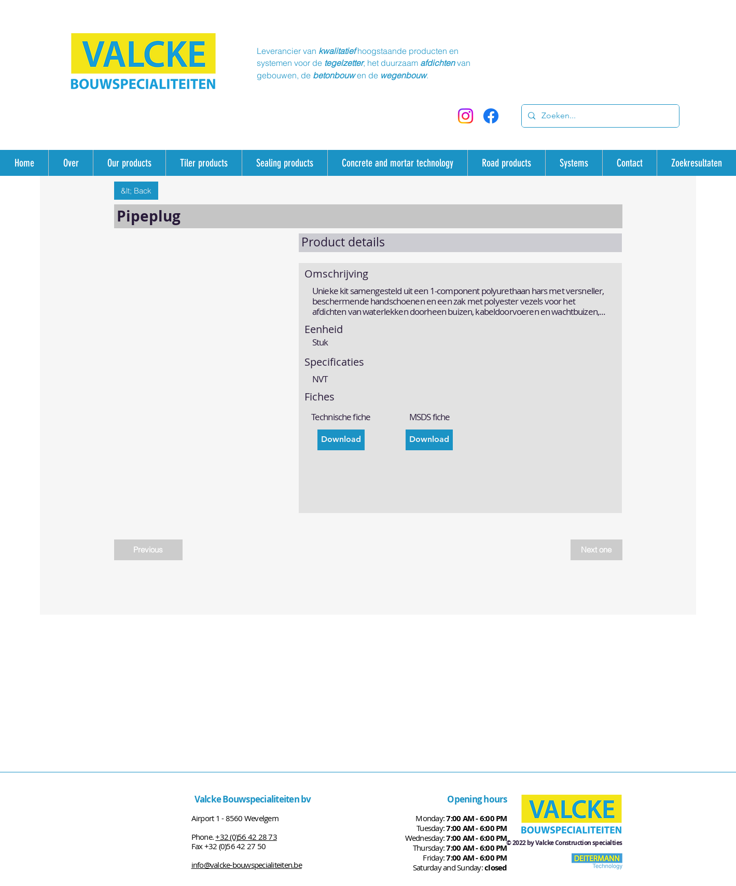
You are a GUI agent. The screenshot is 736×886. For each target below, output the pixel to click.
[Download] (341, 440)
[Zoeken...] (599, 116)
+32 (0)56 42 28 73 (246, 837)
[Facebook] (491, 116)
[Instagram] (465, 116)
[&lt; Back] (136, 191)
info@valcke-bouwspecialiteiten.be (246, 865)
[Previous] (148, 549)
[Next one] (596, 549)
